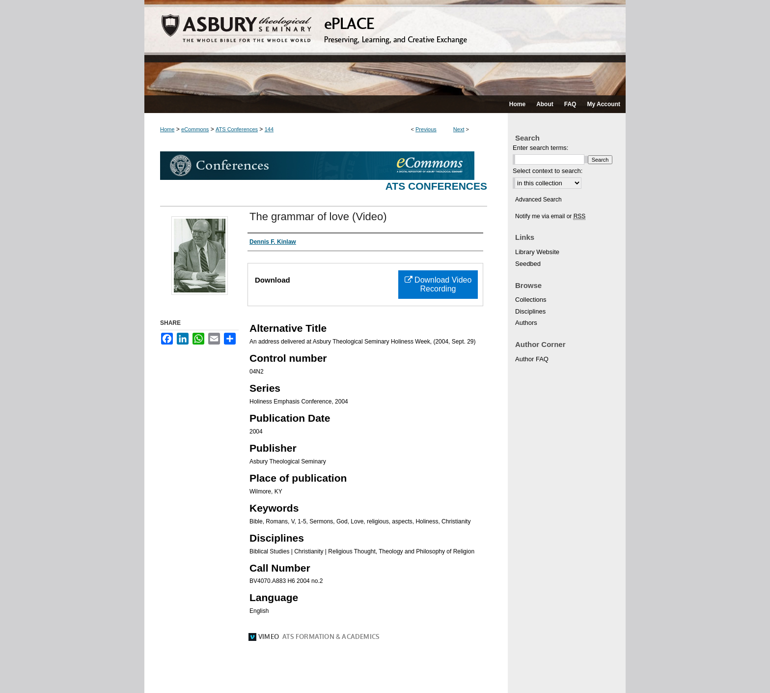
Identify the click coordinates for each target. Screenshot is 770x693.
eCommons (195, 129)
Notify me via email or (550, 216)
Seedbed (528, 263)
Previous (426, 129)
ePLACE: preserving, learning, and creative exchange (385, 47)
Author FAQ (532, 359)
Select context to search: (547, 170)
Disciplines (530, 311)
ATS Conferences (237, 129)
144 (269, 129)
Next (459, 129)
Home (167, 129)
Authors (526, 322)
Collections (531, 299)
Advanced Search (538, 199)
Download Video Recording (438, 284)
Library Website (537, 252)
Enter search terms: (540, 147)
